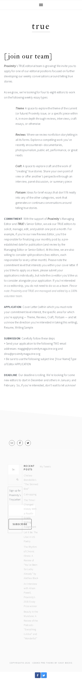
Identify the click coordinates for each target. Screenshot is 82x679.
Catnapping (30, 494)
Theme (20, 108)
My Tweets (45, 466)
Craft (19, 166)
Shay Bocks (65, 663)
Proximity (10, 66)
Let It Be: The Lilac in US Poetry (31, 537)
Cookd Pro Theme (43, 663)
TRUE (20, 224)
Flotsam (20, 192)
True (41, 26)
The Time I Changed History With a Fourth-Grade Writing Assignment (30, 513)
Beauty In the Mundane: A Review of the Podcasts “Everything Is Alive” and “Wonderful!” (31, 625)
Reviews (20, 134)
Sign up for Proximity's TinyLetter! (15, 495)
